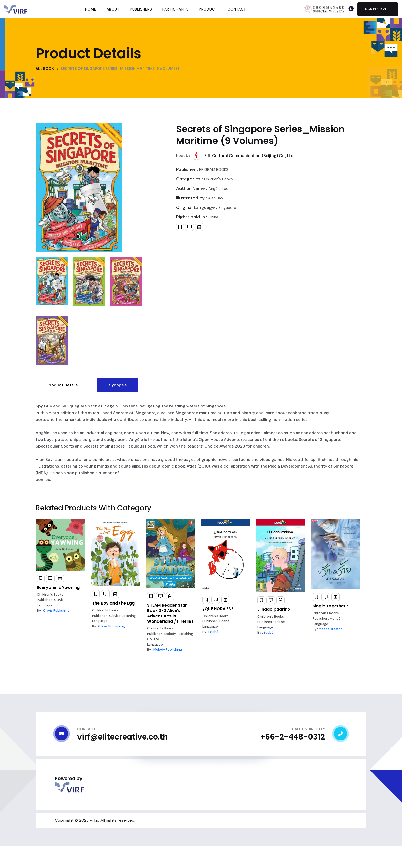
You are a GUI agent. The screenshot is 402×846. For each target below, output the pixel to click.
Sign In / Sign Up (377, 9)
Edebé (213, 632)
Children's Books (218, 179)
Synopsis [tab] (118, 385)
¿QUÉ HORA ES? (217, 609)
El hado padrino (273, 609)
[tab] (51, 281)
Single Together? (330, 606)
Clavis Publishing (56, 610)
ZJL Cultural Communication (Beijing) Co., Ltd (248, 155)
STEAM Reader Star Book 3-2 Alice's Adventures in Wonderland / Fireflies (170, 613)
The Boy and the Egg (113, 603)
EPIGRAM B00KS (213, 169)
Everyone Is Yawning (58, 587)
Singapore (227, 207)
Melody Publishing (167, 649)
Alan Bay (215, 198)
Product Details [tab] (62, 385)
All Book (45, 68)
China (213, 217)
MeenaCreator (330, 629)
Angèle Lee (218, 188)
